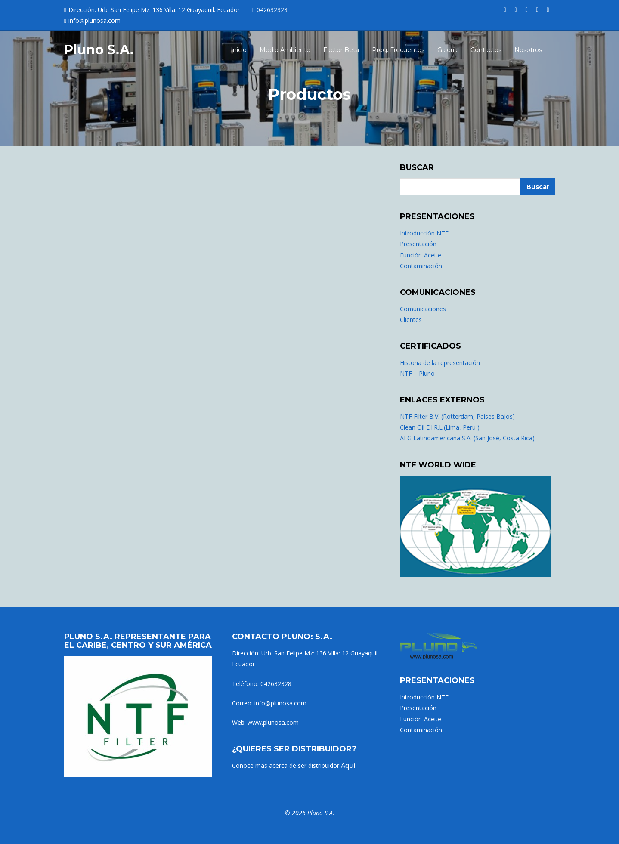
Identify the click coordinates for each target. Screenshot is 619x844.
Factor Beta (341, 50)
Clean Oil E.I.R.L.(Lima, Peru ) (440, 427)
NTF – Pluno (417, 373)
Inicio (239, 50)
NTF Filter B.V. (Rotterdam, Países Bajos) (457, 416)
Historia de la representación (440, 363)
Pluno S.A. (98, 50)
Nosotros (528, 50)
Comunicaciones (423, 309)
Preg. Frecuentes (398, 50)
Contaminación (421, 266)
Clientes (411, 319)
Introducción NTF (424, 233)
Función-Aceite (420, 255)
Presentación (418, 244)
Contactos (485, 50)
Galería (447, 50)
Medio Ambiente (285, 50)
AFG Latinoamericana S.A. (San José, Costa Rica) (467, 438)
